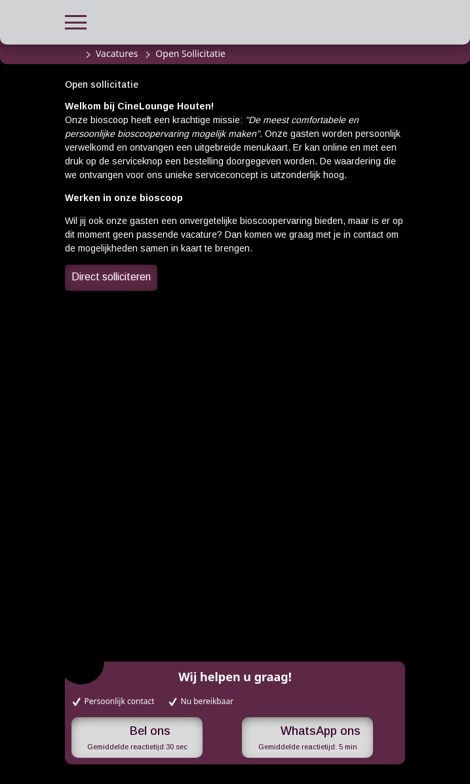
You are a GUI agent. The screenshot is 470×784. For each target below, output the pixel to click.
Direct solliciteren (111, 276)
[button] (76, 20)
